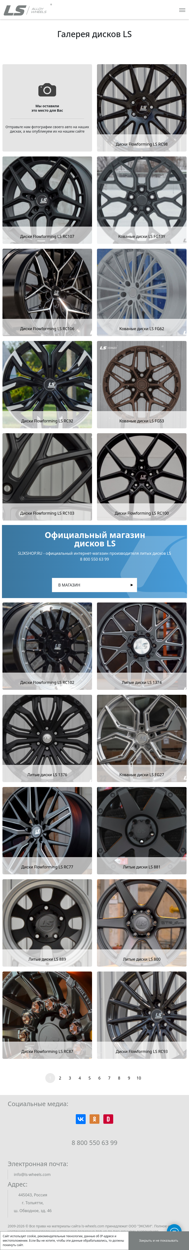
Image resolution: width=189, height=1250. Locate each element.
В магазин (69, 585)
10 (139, 1078)
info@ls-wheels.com (32, 1174)
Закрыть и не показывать (158, 1240)
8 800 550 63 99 (94, 1142)
